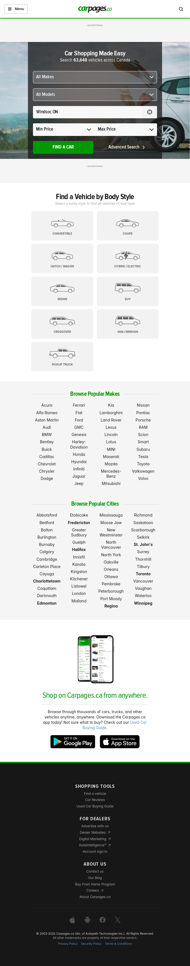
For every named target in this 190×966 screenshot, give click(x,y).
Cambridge (47, 559)
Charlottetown (47, 581)
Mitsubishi (111, 483)
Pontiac (143, 412)
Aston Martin (47, 420)
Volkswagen (143, 471)
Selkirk (143, 537)
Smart (143, 441)
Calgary (46, 551)
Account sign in (95, 851)
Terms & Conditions (118, 944)
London (79, 593)
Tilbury (143, 566)
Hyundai (79, 461)
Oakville (111, 562)
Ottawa (111, 576)
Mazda (111, 463)
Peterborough (111, 591)
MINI (111, 449)
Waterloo (143, 595)
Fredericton (79, 522)
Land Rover (111, 420)
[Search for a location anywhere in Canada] (87, 112)
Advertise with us (95, 826)
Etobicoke (79, 515)
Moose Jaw (111, 522)
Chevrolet (47, 463)
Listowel (78, 586)
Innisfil (79, 557)
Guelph (79, 542)
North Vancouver (111, 545)
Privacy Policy (68, 944)
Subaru (143, 449)
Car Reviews (95, 800)
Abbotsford (47, 515)
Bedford (46, 522)
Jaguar (79, 476)
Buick (47, 449)
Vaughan (143, 588)
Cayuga (46, 573)
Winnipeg (143, 603)
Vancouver (143, 581)
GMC (79, 427)
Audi (47, 427)
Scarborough (143, 529)
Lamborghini (111, 412)
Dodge (47, 478)
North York (111, 554)
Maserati (111, 456)
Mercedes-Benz (111, 474)
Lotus (111, 441)
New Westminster (110, 532)
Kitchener (79, 578)
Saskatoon (143, 522)
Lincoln (111, 434)
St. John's (143, 544)
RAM (143, 427)
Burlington (46, 537)
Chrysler (46, 471)
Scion (143, 434)
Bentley (47, 441)
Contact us (95, 871)
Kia (111, 405)
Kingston (79, 571)
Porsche (143, 420)
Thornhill (143, 559)
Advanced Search (127, 147)
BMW (47, 434)
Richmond (143, 515)
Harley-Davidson (79, 444)
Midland (79, 601)
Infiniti (78, 468)
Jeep (79, 483)
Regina (111, 606)
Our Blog (95, 878)
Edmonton (47, 603)
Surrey (143, 551)
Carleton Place (47, 566)
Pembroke (111, 583)
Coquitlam (46, 588)
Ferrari (79, 405)
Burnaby (47, 544)
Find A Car (63, 147)
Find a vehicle (95, 793)
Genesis (79, 434)
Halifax (79, 549)
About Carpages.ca (94, 897)
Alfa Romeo (46, 412)
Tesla (143, 456)
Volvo (143, 478)
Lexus (111, 427)
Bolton (47, 529)
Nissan (143, 405)
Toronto (143, 573)
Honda (79, 454)
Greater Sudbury (79, 532)
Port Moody (111, 598)
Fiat (78, 412)
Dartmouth (47, 595)
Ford (79, 420)
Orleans (111, 569)
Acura (47, 405)
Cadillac (46, 456)
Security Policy (91, 944)
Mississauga (111, 515)
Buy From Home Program (95, 884)
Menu (16, 9)
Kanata (79, 564)
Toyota (143, 463)
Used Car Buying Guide (95, 806)
